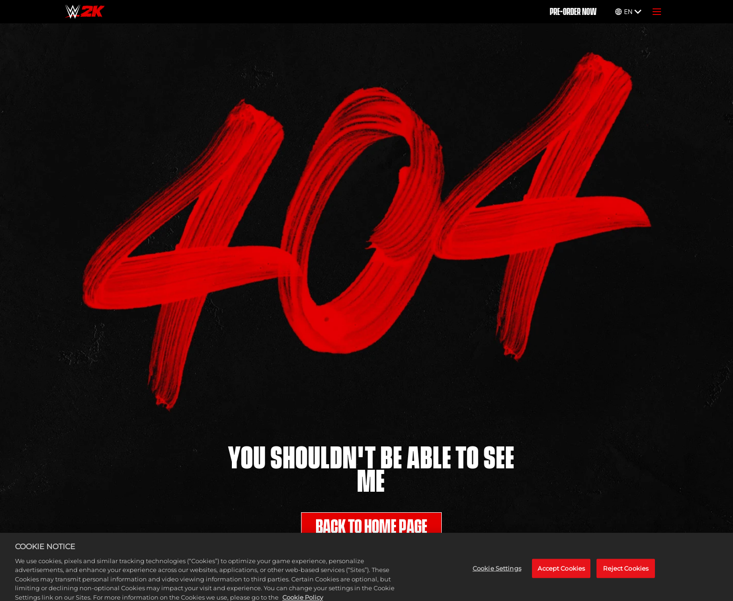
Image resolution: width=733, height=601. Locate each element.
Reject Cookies (625, 572)
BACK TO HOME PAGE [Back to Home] (371, 526)
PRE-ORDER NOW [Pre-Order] (573, 12)
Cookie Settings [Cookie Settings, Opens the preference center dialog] (497, 572)
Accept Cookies (561, 572)
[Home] (85, 12)
